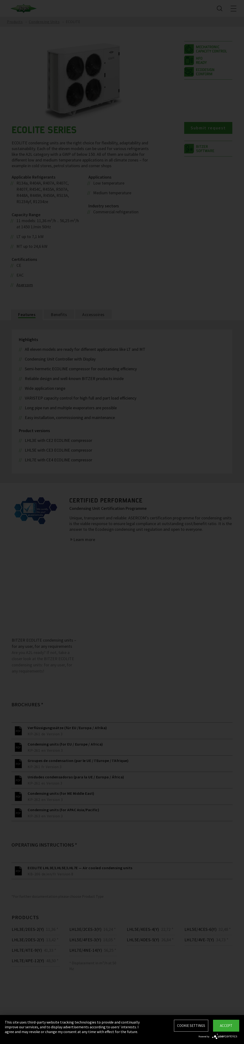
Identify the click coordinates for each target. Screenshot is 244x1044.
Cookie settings (191, 1025)
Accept (226, 1025)
